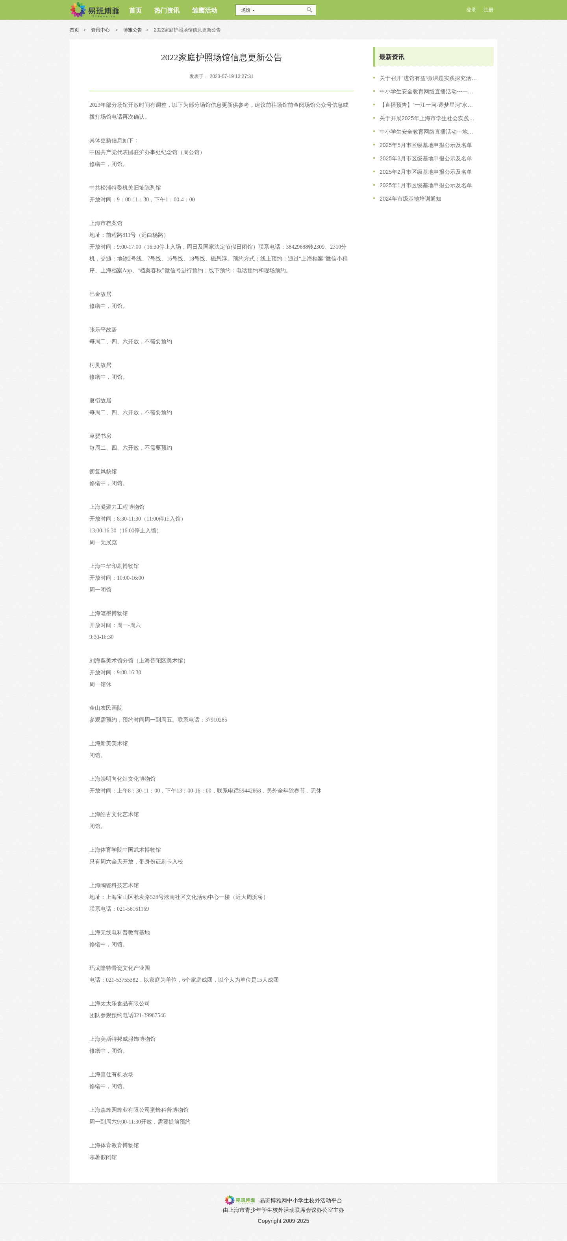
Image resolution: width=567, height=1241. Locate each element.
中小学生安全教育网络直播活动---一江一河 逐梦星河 (429, 91)
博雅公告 (132, 30)
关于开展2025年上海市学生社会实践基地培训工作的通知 (429, 118)
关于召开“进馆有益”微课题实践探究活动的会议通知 (429, 78)
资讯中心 (101, 30)
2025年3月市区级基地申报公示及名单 (426, 158)
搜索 (310, 10)
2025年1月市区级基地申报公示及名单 (426, 185)
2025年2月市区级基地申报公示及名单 (426, 172)
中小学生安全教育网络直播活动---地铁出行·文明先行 (429, 131)
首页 (74, 30)
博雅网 (94, 10)
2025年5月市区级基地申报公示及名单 (426, 145)
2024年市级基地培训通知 (410, 198)
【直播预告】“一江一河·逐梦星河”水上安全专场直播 (429, 105)
